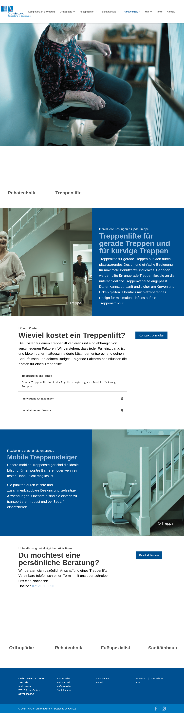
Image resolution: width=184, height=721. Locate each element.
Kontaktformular (151, 335)
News (159, 12)
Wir (147, 12)
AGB (137, 682)
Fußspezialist (87, 12)
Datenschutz (156, 678)
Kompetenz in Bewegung (41, 12)
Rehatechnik (131, 12)
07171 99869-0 (26, 694)
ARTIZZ (72, 708)
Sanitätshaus (109, 12)
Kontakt (171, 12)
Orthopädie (66, 12)
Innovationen (103, 678)
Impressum (141, 678)
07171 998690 (43, 586)
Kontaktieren (149, 555)
